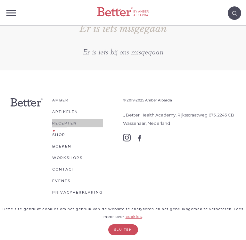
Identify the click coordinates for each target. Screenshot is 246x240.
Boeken (61, 146)
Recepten (64, 123)
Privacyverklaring (77, 192)
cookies (134, 216)
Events (61, 181)
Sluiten (123, 230)
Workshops (67, 158)
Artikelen (65, 111)
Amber (60, 100)
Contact (63, 169)
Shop (58, 134)
